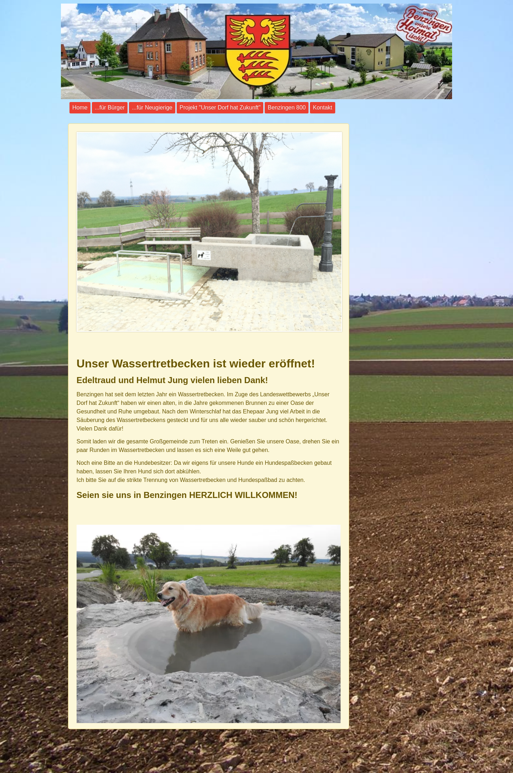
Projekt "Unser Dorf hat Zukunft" (220, 108)
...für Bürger (110, 108)
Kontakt (322, 108)
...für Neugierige (152, 108)
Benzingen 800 (287, 108)
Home (80, 108)
